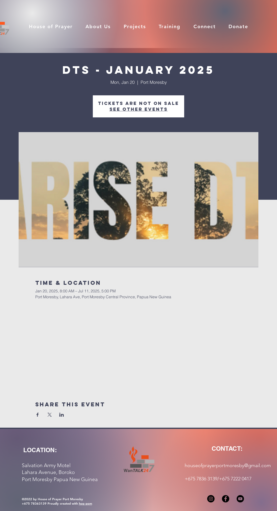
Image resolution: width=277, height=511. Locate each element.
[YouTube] (240, 498)
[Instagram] (211, 498)
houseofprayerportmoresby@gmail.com (228, 465)
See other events (138, 109)
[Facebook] (225, 498)
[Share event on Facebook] (37, 415)
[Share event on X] (49, 415)
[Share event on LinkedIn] (61, 415)
